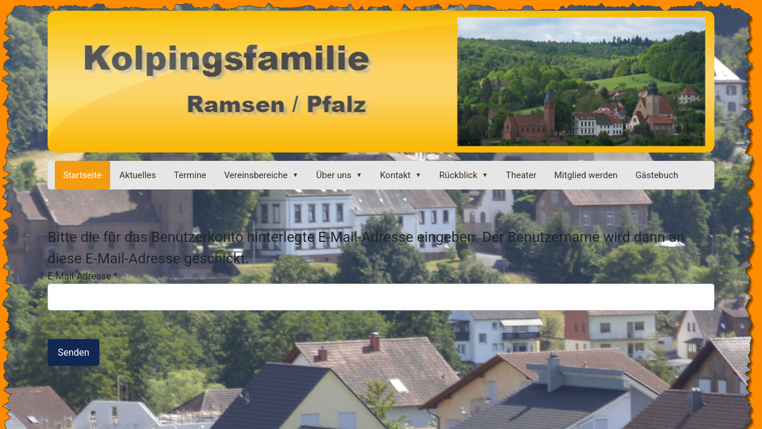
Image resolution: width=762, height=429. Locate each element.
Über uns (333, 175)
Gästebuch (656, 175)
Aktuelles (138, 175)
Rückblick (458, 175)
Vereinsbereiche (256, 175)
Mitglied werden (585, 175)
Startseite (82, 175)
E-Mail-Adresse (82, 276)
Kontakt (395, 175)
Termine (190, 175)
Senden (73, 352)
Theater (521, 175)
